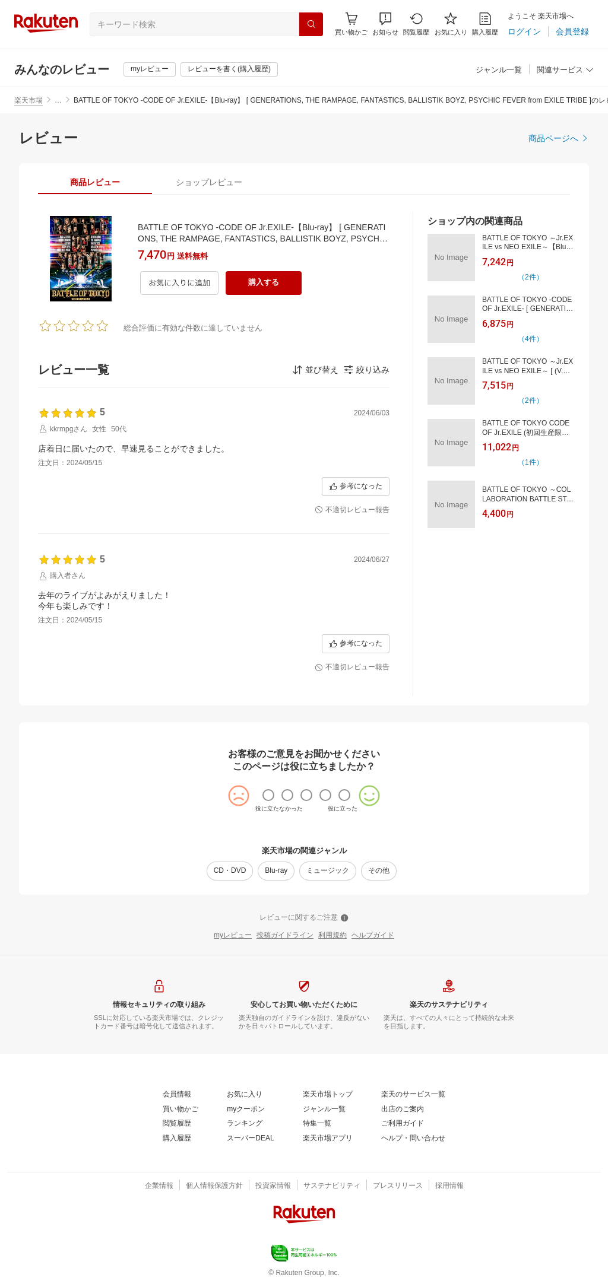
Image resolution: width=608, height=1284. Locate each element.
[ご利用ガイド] (402, 1124)
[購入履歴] (485, 24)
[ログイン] (524, 31)
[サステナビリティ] (331, 1186)
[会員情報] (177, 1094)
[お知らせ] (385, 24)
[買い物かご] (180, 1109)
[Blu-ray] (276, 871)
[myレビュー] (150, 69)
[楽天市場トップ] (328, 1094)
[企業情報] (159, 1186)
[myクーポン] (246, 1109)
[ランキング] (244, 1124)
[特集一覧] (317, 1124)
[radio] (268, 795)
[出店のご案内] (402, 1109)
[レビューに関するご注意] (304, 918)
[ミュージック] (327, 871)
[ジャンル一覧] (499, 70)
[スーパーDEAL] (250, 1138)
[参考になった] (356, 486)
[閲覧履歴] (416, 24)
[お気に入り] (451, 24)
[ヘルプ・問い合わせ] (413, 1138)
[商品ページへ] (558, 138)
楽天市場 (28, 100)
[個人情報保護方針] (214, 1186)
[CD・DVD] (230, 871)
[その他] (379, 871)
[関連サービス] (565, 70)
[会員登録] (572, 31)
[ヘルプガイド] (373, 935)
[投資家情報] (273, 1186)
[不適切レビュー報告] (352, 510)
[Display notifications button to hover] (351, 24)
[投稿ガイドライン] (285, 935)
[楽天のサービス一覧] (413, 1094)
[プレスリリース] (398, 1186)
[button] (385, 24)
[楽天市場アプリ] (328, 1138)
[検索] (311, 24)
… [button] (58, 100)
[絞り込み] (366, 369)
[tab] (95, 182)
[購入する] (264, 283)
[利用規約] (332, 935)
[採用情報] (449, 1186)
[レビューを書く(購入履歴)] (229, 69)
